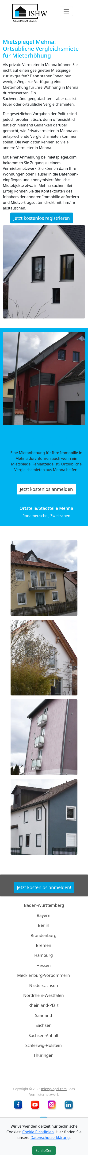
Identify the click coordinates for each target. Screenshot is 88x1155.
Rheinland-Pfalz (43, 1005)
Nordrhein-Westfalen (43, 995)
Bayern (43, 915)
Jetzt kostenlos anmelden (46, 489)
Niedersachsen (43, 985)
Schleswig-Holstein (43, 1045)
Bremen (43, 945)
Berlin (43, 925)
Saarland (43, 1015)
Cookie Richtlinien (38, 1131)
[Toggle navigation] (66, 11)
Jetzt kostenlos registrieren (41, 218)
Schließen (44, 1150)
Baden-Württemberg (44, 905)
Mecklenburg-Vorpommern (43, 975)
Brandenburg (43, 935)
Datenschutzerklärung (50, 1137)
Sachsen (43, 1025)
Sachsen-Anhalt (44, 1035)
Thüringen (44, 1055)
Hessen (43, 965)
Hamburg (43, 955)
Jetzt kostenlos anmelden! (44, 887)
